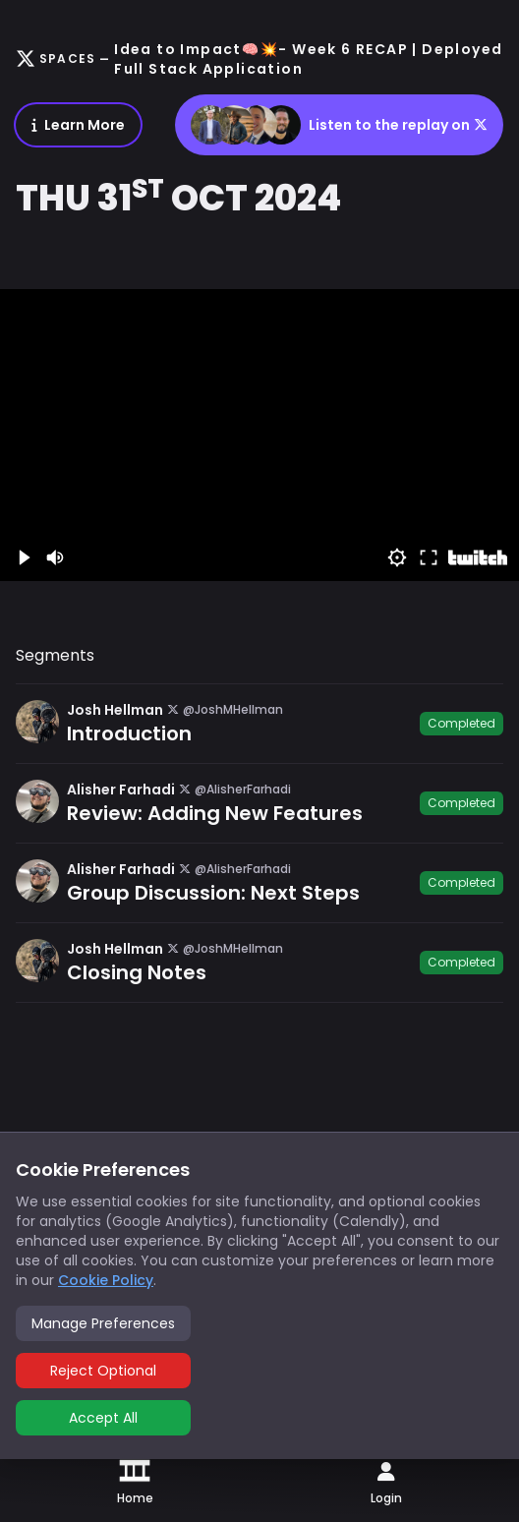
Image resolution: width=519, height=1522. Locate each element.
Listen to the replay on (339, 125)
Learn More (78, 125)
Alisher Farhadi (121, 789)
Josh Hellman (115, 710)
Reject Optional (103, 1370)
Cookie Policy (105, 1280)
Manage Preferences (103, 1323)
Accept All (103, 1418)
